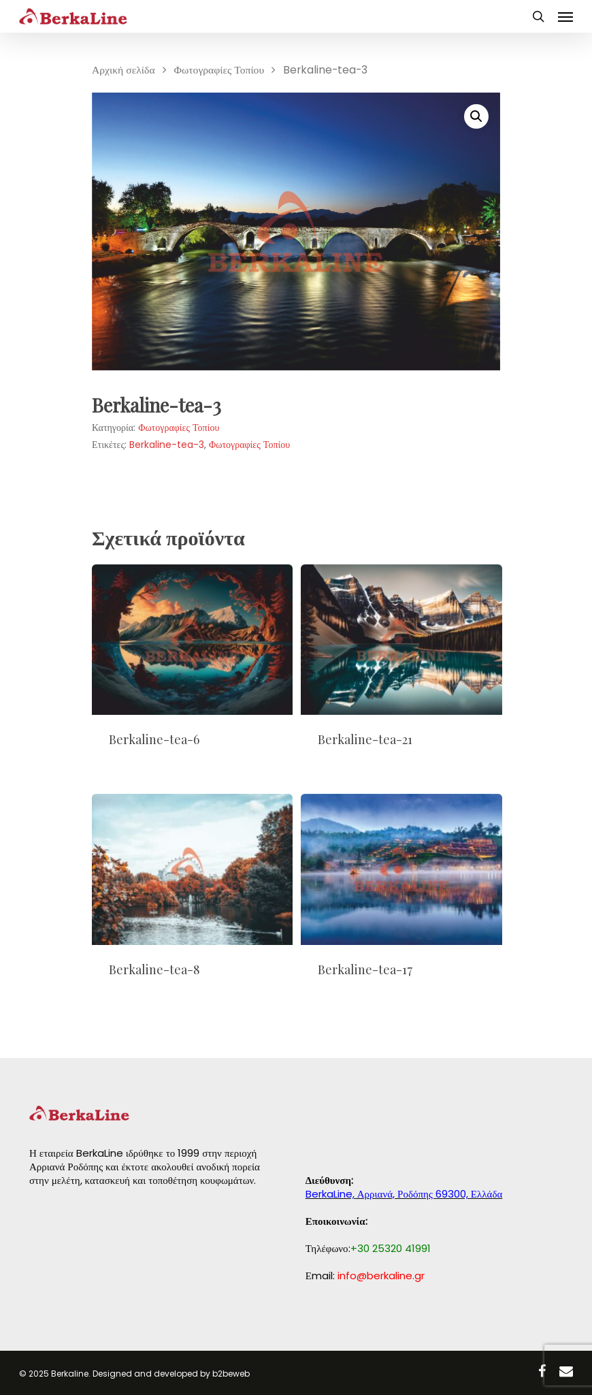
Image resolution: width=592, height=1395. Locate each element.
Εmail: (365, 1275)
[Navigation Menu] (565, 16)
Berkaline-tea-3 (166, 444)
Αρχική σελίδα (123, 70)
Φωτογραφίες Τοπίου (219, 70)
